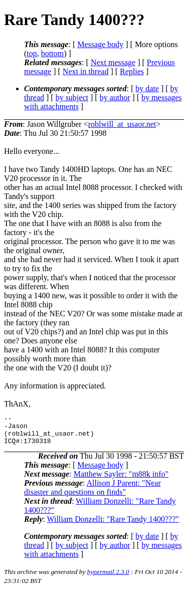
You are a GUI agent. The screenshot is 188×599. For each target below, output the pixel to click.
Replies (132, 71)
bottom (52, 53)
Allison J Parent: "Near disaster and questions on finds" (92, 493)
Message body (100, 44)
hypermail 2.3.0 (108, 577)
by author (115, 97)
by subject (72, 97)
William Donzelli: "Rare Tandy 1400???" (112, 525)
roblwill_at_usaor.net (122, 124)
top (32, 53)
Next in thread (86, 71)
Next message (113, 62)
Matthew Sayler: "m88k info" (121, 480)
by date (147, 88)
